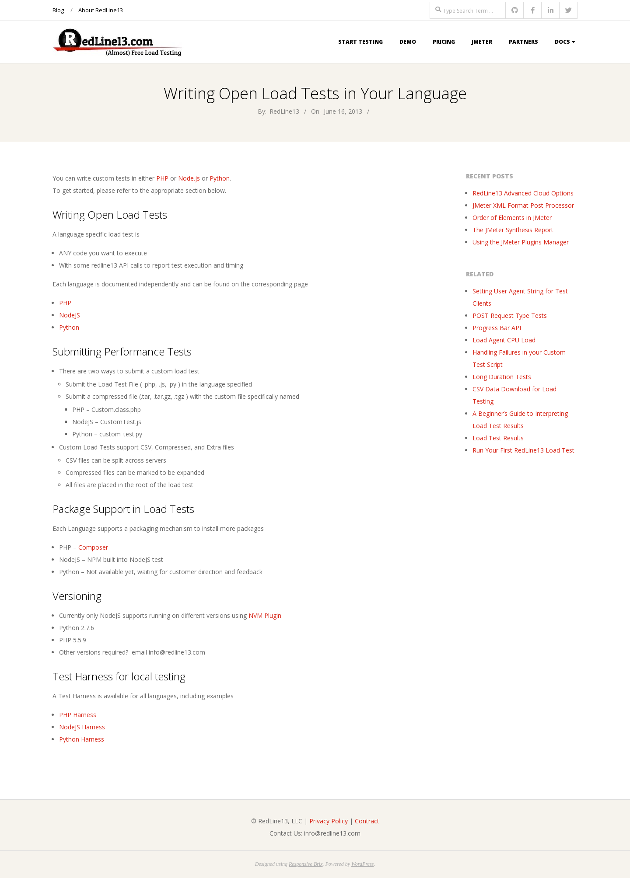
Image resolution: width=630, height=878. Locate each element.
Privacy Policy (328, 821)
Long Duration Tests (501, 377)
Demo (407, 41)
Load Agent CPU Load (504, 340)
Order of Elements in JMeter (512, 217)
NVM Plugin (264, 615)
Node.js (189, 178)
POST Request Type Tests (509, 315)
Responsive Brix (306, 864)
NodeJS (69, 315)
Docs (562, 41)
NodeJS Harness (82, 727)
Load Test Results (498, 438)
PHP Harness (77, 715)
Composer (93, 547)
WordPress (362, 864)
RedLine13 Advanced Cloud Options (523, 193)
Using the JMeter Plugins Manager (520, 242)
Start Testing (360, 41)
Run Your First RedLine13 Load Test (523, 450)
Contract (367, 821)
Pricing (444, 41)
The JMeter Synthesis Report (512, 230)
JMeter (482, 41)
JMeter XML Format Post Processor (523, 205)
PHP (162, 178)
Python (220, 178)
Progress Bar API (496, 328)
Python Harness (82, 739)
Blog (58, 10)
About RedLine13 (100, 10)
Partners (523, 41)
